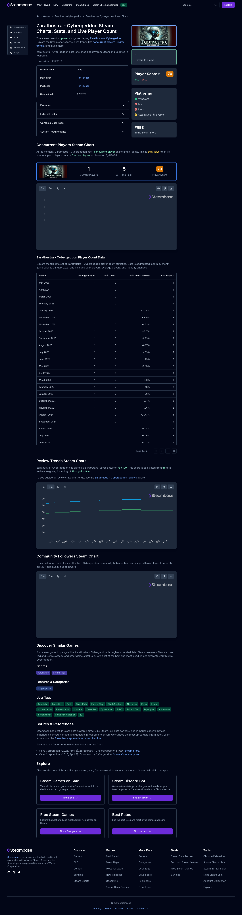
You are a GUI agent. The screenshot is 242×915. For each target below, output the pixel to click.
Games (46, 16)
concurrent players (104, 42)
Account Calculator (214, 880)
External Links (82, 114)
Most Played (43, 5)
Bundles (78, 874)
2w (42, 188)
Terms (108, 908)
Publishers (144, 880)
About (130, 908)
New (55, 5)
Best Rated (112, 856)
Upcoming (67, 5)
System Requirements (82, 131)
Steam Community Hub (126, 754)
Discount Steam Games (184, 862)
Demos (78, 868)
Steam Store (132, 750)
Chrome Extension (214, 856)
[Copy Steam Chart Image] (164, 188)
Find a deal (70, 797)
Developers (145, 874)
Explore (228, 5)
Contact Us (142, 908)
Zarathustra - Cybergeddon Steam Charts (107, 16)
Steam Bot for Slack (214, 868)
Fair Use (119, 908)
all (64, 188)
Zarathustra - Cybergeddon (106, 38)
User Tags (144, 868)
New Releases (114, 874)
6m (51, 487)
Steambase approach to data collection (78, 738)
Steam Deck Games (117, 887)
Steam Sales (82, 5)
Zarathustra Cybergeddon (68, 16)
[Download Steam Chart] (171, 188)
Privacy (97, 908)
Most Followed (114, 868)
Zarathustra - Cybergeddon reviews (116, 477)
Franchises (144, 887)
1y (58, 188)
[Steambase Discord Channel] (8, 872)
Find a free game (70, 831)
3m (50, 188)
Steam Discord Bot (214, 862)
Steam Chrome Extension (105, 5)
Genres (142, 856)
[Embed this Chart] (158, 188)
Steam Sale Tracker (182, 856)
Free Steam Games (182, 868)
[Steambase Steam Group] (14, 872)
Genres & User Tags (82, 123)
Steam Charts (81, 880)
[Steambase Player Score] (159, 74)
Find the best (142, 831)
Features (82, 105)
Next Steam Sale (213, 874)
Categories (144, 862)
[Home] (37, 16)
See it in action (142, 797)
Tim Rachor (83, 77)
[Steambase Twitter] (19, 872)
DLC (76, 862)
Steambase (13, 857)
